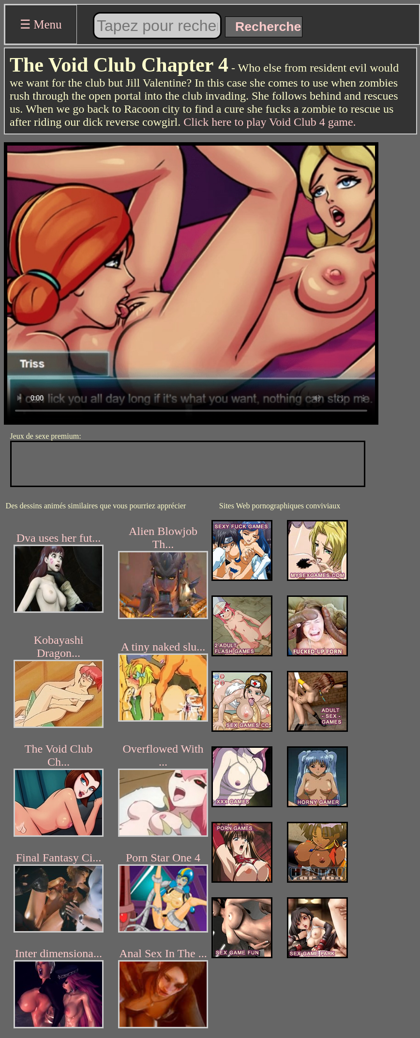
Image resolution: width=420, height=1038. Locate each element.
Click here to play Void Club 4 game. (269, 122)
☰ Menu (41, 24)
